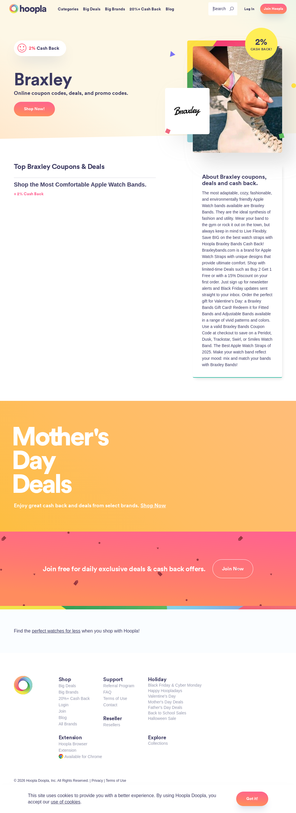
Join (62, 711)
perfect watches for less (56, 630)
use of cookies (65, 801)
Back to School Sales (167, 713)
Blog (63, 717)
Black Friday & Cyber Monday (174, 685)
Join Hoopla (273, 8)
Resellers (111, 724)
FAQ (107, 692)
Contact (110, 705)
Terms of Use (115, 698)
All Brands (68, 724)
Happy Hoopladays (165, 690)
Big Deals (67, 685)
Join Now (233, 568)
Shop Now (153, 505)
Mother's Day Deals (165, 702)
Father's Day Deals (165, 707)
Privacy (97, 781)
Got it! (252, 798)
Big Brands (68, 692)
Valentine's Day (162, 696)
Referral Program (118, 685)
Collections (158, 743)
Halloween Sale (162, 718)
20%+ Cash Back (74, 698)
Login (64, 705)
